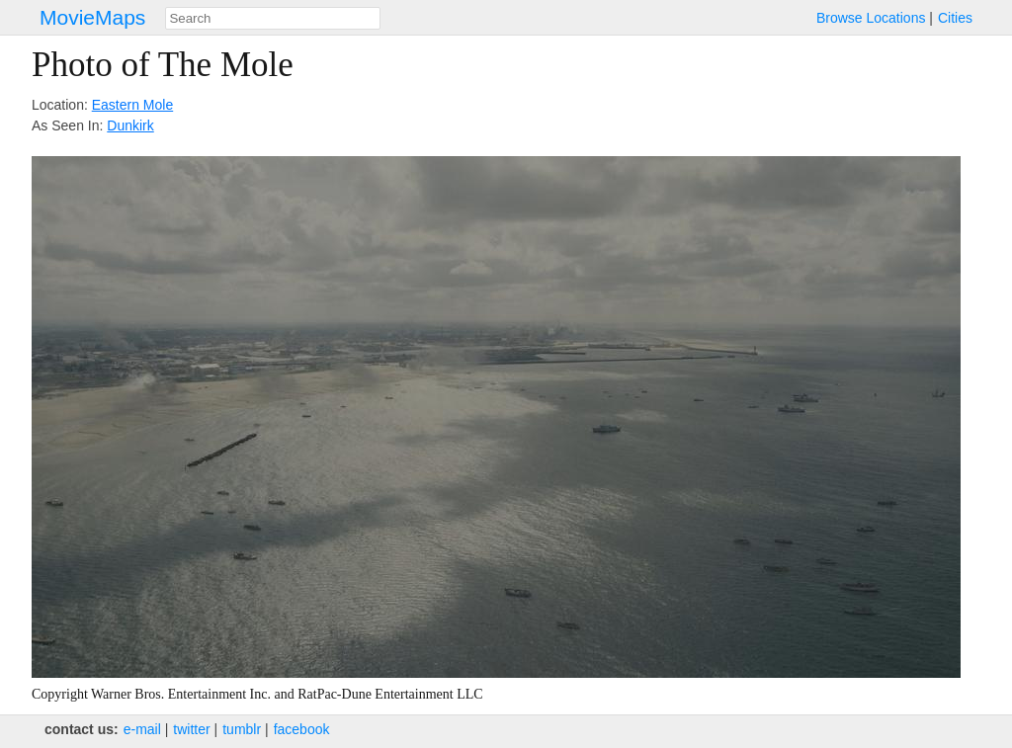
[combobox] (272, 18)
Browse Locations (871, 18)
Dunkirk (130, 125)
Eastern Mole (132, 105)
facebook (302, 729)
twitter (191, 729)
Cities (955, 18)
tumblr (241, 729)
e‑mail (142, 729)
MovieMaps (92, 17)
